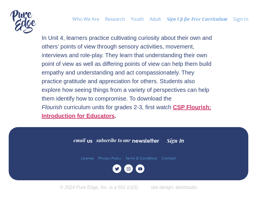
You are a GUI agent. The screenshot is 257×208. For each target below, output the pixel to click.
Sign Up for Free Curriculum (197, 19)
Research (115, 19)
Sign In (240, 19)
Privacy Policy (109, 158)
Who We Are (85, 19)
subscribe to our (127, 140)
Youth (137, 19)
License (87, 158)
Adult (155, 19)
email (83, 140)
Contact (169, 158)
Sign (175, 140)
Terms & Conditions (141, 158)
